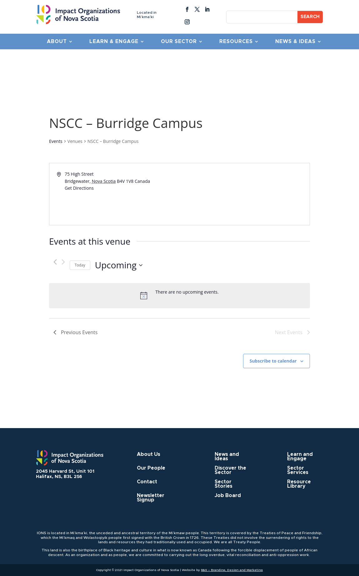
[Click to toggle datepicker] (118, 265)
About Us (148, 454)
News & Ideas (295, 41)
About (57, 41)
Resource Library (299, 484)
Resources (236, 41)
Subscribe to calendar (273, 361)
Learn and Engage (300, 456)
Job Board (228, 495)
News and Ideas (227, 456)
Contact (147, 482)
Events (55, 141)
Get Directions (79, 188)
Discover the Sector (230, 470)
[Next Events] (63, 262)
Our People (151, 468)
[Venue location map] (244, 194)
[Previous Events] (55, 262)
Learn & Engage (113, 41)
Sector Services (297, 470)
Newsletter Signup (150, 497)
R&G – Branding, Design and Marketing (232, 570)
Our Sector (179, 41)
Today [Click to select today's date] (80, 265)
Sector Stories (223, 484)
